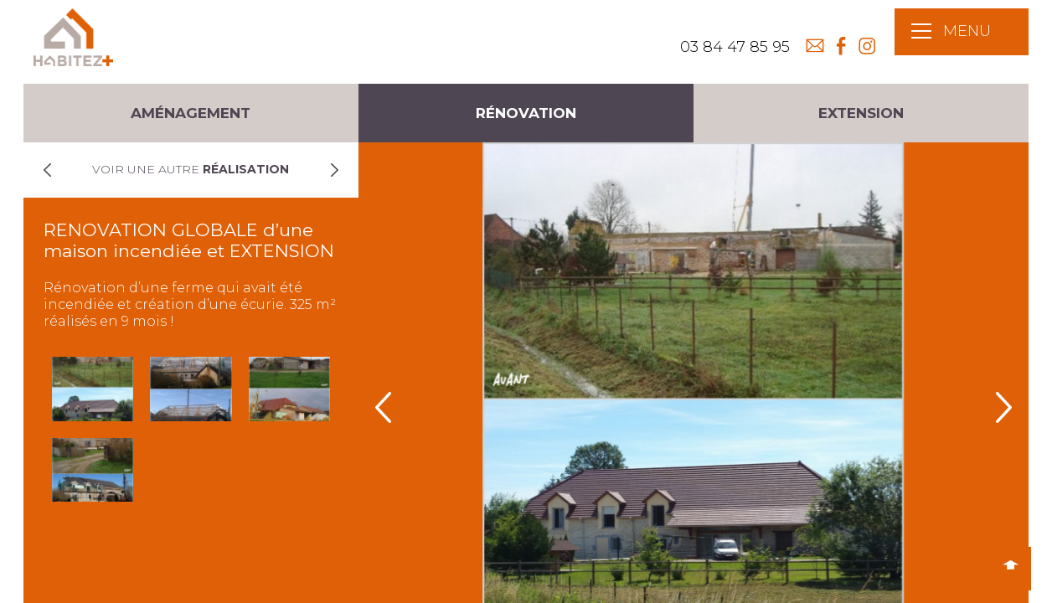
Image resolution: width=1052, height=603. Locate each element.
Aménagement (190, 113)
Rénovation (526, 113)
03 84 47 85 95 (735, 47)
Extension (861, 113)
